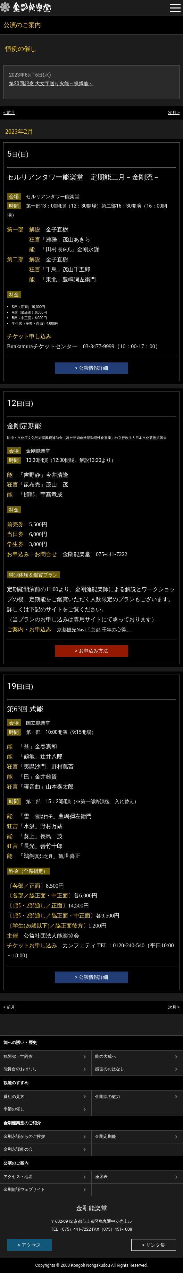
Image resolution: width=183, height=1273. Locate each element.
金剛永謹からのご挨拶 (24, 1136)
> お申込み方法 (91, 650)
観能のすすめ (15, 1082)
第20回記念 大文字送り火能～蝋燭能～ (51, 83)
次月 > (174, 112)
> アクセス (29, 1245)
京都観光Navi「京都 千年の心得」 (94, 629)
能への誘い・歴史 (20, 1042)
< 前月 (9, 112)
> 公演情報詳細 (91, 368)
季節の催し (13, 1109)
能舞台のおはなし (20, 1068)
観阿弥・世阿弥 (18, 1056)
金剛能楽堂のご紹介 (22, 1123)
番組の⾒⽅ (13, 1096)
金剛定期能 (105, 1136)
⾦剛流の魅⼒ (107, 1096)
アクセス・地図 (18, 1176)
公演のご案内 (15, 1163)
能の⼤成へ (105, 1056)
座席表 (101, 1176)
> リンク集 (153, 1245)
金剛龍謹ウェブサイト (24, 1189)
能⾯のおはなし (109, 1068)
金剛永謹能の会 (18, 1149)
